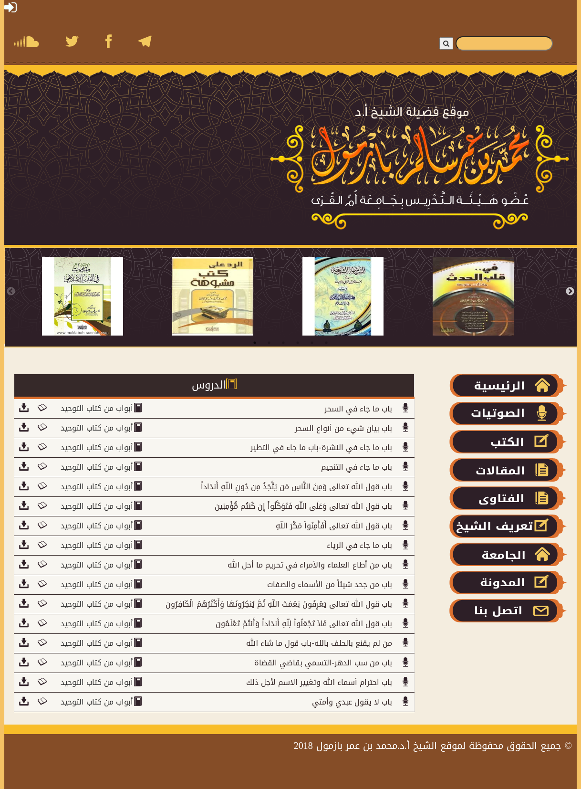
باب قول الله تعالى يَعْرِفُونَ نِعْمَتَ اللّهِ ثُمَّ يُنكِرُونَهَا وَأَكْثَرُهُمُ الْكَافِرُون (279, 604)
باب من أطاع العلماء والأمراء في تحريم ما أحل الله (310, 565)
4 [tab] (297, 342)
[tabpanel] (107, 296)
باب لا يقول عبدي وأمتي (352, 701)
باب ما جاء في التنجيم (356, 467)
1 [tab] (254, 342)
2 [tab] (269, 342)
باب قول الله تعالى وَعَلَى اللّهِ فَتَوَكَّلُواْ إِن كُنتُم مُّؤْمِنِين (303, 506)
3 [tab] (283, 342)
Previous (11, 291)
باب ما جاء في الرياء (359, 545)
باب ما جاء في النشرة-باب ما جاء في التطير (321, 447)
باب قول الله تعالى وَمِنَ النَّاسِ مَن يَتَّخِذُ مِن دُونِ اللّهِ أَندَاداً (296, 486)
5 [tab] (312, 342)
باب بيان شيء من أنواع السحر (343, 428)
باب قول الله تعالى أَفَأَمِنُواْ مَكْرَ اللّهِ (334, 525)
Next (570, 291)
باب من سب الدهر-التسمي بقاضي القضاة (323, 662)
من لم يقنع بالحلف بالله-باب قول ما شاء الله (319, 643)
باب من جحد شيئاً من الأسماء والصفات (329, 584)
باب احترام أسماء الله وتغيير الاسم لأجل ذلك (319, 682)
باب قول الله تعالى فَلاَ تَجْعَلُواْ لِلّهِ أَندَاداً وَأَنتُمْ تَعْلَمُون (304, 623)
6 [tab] (326, 342)
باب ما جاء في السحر (358, 408)
